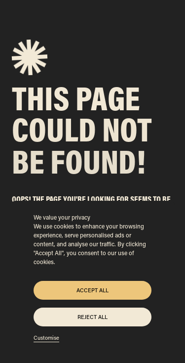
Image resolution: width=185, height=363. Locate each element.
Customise (46, 337)
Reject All (92, 317)
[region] (92, 277)
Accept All (92, 290)
